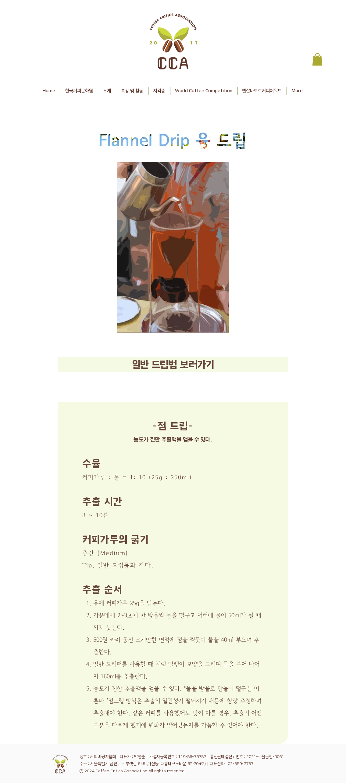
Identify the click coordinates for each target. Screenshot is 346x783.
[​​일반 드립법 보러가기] (173, 364)
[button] (317, 59)
